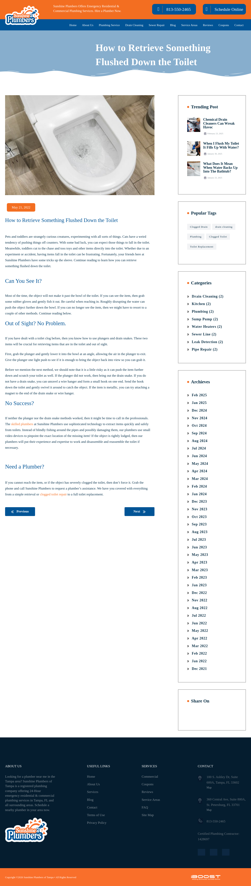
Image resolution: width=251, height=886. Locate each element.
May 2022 (200, 631)
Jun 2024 (199, 456)
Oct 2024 (199, 425)
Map (209, 787)
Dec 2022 (199, 593)
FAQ (145, 807)
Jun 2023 (199, 547)
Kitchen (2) (201, 304)
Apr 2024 (199, 471)
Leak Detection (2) (207, 342)
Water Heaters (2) (207, 327)
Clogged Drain (199, 226)
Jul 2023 (199, 540)
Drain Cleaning (134, 25)
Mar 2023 (200, 570)
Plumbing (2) (203, 311)
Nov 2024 (200, 418)
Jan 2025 (199, 403)
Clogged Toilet (218, 236)
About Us (87, 25)
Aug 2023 (200, 532)
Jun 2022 (199, 623)
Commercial (150, 776)
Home (73, 25)
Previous (22, 511)
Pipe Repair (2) (205, 349)
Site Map (148, 815)
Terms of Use (96, 815)
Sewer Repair (157, 25)
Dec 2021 (199, 669)
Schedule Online (229, 9)
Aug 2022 (200, 608)
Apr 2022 (199, 638)
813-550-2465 (178, 9)
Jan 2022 (199, 661)
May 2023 (200, 555)
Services (92, 792)
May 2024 (200, 464)
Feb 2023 (199, 577)
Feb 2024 (199, 486)
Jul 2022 (199, 615)
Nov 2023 (200, 509)
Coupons (223, 25)
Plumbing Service (109, 25)
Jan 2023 (199, 585)
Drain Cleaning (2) (208, 296)
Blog (173, 25)
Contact (239, 25)
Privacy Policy (97, 823)
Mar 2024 (200, 479)
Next (137, 511)
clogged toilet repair (53, 494)
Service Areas (189, 25)
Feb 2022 (199, 653)
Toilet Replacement (201, 246)
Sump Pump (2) (205, 319)
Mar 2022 (200, 646)
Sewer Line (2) (204, 334)
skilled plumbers (22, 424)
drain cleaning (223, 226)
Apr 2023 (199, 562)
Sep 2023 (199, 524)
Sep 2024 (199, 433)
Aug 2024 (200, 441)
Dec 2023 (199, 501)
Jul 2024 (199, 448)
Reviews (208, 25)
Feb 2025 (199, 395)
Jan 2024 (199, 494)
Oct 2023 (199, 517)
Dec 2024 (199, 410)
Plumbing (196, 236)
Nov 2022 (200, 600)
